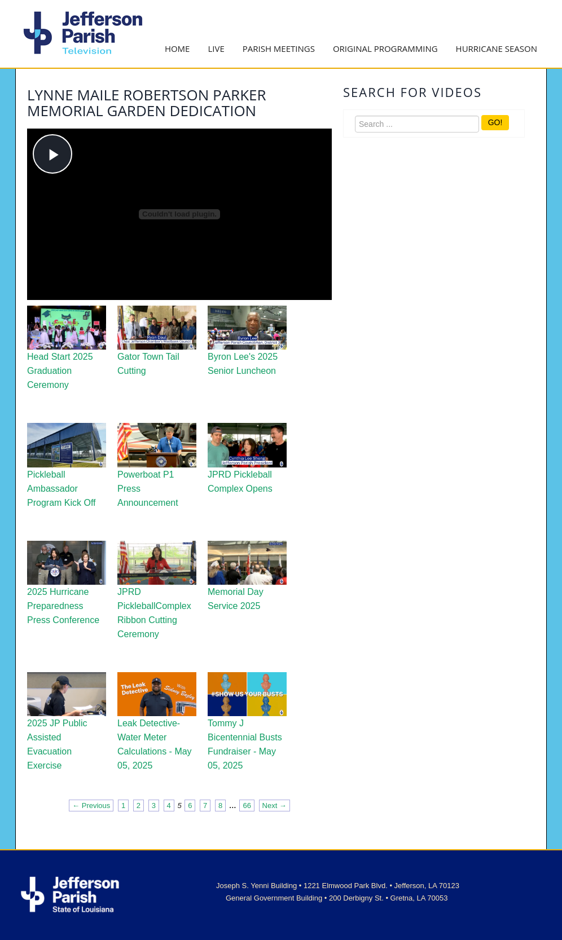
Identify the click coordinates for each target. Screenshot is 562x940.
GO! (495, 122)
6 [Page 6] (190, 805)
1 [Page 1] (123, 805)
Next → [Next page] (274, 805)
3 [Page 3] (154, 805)
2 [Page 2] (138, 805)
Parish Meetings (279, 48)
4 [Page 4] (169, 805)
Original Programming (385, 48)
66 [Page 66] (247, 805)
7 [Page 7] (205, 805)
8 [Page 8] (220, 805)
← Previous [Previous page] (91, 805)
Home (177, 48)
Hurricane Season (496, 48)
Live (216, 48)
